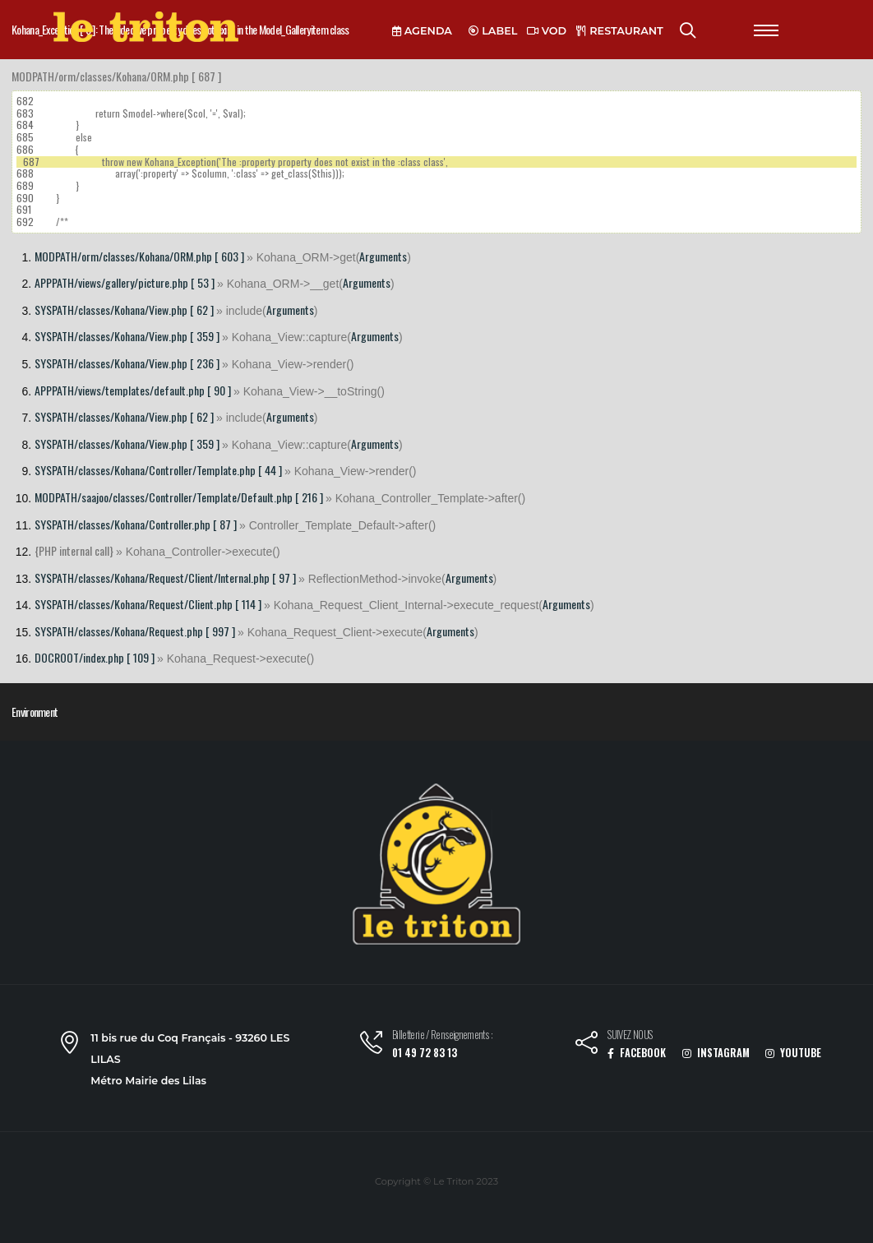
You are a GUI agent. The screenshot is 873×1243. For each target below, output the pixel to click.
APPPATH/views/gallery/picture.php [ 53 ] (125, 282)
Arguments (383, 256)
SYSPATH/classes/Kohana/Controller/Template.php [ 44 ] (158, 469)
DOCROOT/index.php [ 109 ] (95, 657)
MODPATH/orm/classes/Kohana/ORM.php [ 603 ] (139, 256)
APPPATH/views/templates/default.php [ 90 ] (133, 390)
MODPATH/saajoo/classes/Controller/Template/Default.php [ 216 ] (179, 497)
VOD (546, 31)
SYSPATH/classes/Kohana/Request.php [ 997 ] (135, 631)
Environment (35, 711)
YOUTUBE (793, 1052)
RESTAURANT (619, 31)
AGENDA (422, 31)
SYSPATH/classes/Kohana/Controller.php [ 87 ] (136, 524)
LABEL (493, 31)
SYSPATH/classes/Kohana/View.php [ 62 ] (124, 309)
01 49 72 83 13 (424, 1052)
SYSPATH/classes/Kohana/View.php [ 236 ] (127, 363)
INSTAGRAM (716, 1052)
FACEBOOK (636, 1052)
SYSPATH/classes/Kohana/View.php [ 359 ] (127, 335)
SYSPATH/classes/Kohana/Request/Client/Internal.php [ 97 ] (165, 577)
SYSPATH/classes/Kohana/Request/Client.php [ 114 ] (148, 603)
